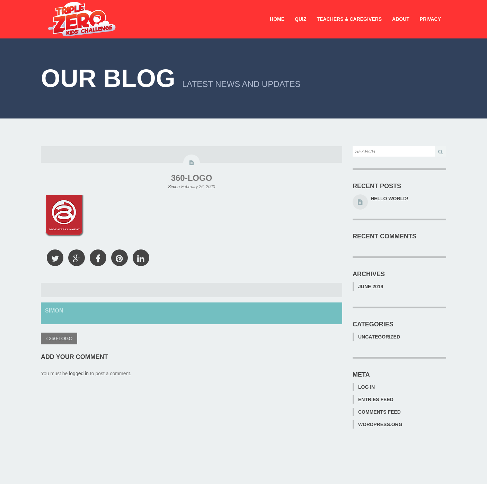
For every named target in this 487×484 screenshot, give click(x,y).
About (400, 19)
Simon (174, 186)
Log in (366, 387)
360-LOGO (191, 178)
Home (277, 19)
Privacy (430, 19)
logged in (79, 373)
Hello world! (389, 198)
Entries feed (375, 399)
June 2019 (370, 286)
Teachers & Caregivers (349, 19)
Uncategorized (379, 337)
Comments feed (379, 412)
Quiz (300, 19)
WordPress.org (380, 424)
